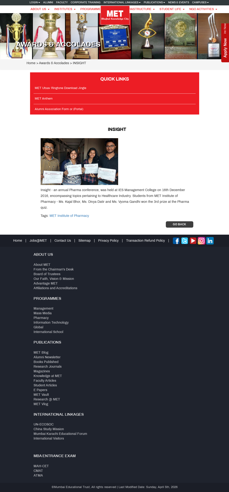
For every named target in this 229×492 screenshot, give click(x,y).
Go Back (179, 224)
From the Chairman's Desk (54, 269)
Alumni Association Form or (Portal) (59, 109)
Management (43, 308)
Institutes (65, 9)
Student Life (172, 9)
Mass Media (43, 313)
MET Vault (41, 394)
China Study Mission (49, 429)
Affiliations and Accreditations (55, 288)
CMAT (38, 471)
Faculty (62, 2)
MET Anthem (44, 98)
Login (35, 2)
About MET (42, 264)
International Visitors (49, 438)
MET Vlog (41, 404)
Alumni (48, 2)
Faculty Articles (45, 380)
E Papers (40, 390)
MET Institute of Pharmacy (69, 216)
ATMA (38, 475)
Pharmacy (41, 318)
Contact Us (62, 240)
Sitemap (84, 240)
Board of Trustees (47, 274)
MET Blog (41, 352)
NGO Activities (203, 9)
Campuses (200, 2)
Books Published (46, 362)
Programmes (93, 9)
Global (38, 327)
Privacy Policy (108, 240)
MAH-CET (41, 466)
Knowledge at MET (48, 376)
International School (48, 332)
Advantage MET (46, 283)
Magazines (42, 371)
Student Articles (45, 385)
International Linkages (122, 2)
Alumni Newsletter (47, 357)
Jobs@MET (38, 240)
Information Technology (51, 322)
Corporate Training (86, 2)
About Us (40, 9)
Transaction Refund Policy (145, 240)
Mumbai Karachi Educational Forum (60, 434)
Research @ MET (47, 399)
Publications (154, 2)
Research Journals (48, 366)
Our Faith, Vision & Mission (54, 279)
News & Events (178, 2)
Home (31, 63)
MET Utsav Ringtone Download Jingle (60, 88)
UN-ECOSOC (44, 424)
